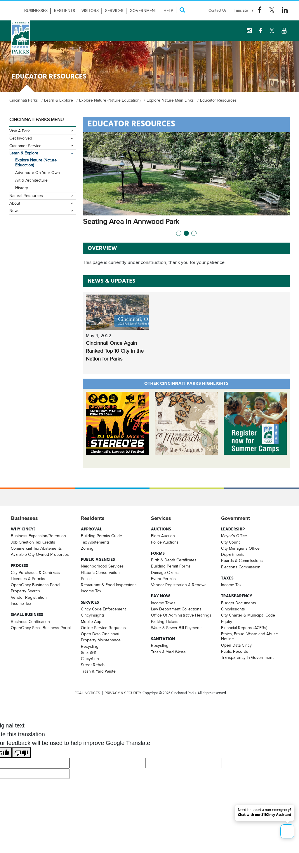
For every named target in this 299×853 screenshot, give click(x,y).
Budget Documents (238, 602)
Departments (232, 554)
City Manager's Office (240, 548)
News (14, 210)
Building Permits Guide (101, 535)
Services (114, 10)
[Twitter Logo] (271, 10)
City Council (231, 542)
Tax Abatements (95, 542)
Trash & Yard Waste (98, 671)
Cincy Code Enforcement (103, 609)
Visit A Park (19, 130)
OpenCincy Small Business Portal (41, 627)
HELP (168, 10)
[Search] (182, 10)
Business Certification (30, 621)
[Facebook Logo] (259, 10)
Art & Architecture (31, 180)
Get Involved (20, 138)
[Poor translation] (21, 752)
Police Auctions (165, 542)
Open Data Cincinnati (100, 633)
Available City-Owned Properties (40, 554)
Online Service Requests (103, 627)
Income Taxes (163, 602)
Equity (226, 621)
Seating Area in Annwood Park (139, 221)
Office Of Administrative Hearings (181, 615)
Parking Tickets (164, 621)
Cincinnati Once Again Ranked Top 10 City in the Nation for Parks (115, 351)
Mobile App (91, 621)
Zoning (87, 548)
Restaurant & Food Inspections (109, 584)
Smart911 (88, 652)
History (21, 187)
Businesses (36, 10)
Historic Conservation (100, 572)
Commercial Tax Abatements (36, 548)
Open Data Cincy (236, 645)
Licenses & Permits (28, 578)
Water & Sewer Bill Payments (177, 627)
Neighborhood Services (102, 566)
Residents (64, 10)
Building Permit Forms (171, 566)
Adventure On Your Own (37, 172)
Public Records (234, 651)
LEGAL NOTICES (86, 693)
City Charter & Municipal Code (248, 615)
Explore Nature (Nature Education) (36, 162)
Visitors (90, 10)
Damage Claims (165, 572)
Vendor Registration (29, 597)
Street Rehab (93, 664)
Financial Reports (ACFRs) (244, 627)
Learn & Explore (23, 153)
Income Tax (21, 603)
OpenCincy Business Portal (35, 584)
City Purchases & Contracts (35, 572)
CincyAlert (90, 658)
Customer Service (25, 145)
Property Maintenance (101, 640)
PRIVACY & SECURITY (123, 693)
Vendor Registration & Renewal (179, 584)
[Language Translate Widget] (244, 10)
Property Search (25, 591)
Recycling (89, 646)
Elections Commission (240, 567)
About (14, 203)
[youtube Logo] (284, 30)
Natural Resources (26, 195)
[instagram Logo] (249, 30)
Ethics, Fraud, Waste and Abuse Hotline (249, 636)
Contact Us (217, 10)
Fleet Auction (163, 535)
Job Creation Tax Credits (33, 542)
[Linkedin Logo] (285, 10)
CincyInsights (93, 615)
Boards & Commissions (242, 560)
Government (143, 10)
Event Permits (163, 578)
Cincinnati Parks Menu (36, 119)
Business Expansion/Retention (38, 535)
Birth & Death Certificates (174, 560)
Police (86, 578)
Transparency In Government (247, 657)
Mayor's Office (234, 535)
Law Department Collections (176, 609)
